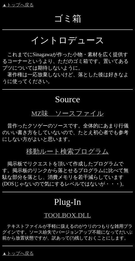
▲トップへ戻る (18, 5)
